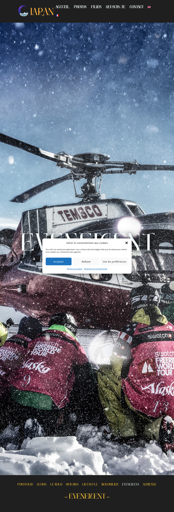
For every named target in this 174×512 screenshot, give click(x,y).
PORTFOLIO (25, 484)
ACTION (42, 484)
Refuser (86, 261)
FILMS (96, 7)
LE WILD (56, 484)
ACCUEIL (62, 7)
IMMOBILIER (110, 484)
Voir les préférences (114, 261)
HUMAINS (72, 484)
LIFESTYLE (90, 484)
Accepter (58, 261)
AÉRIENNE (149, 484)
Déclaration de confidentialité (95, 269)
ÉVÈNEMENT (130, 484)
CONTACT (136, 7)
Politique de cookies (74, 269)
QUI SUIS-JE (115, 7)
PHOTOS (80, 7)
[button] (126, 243)
